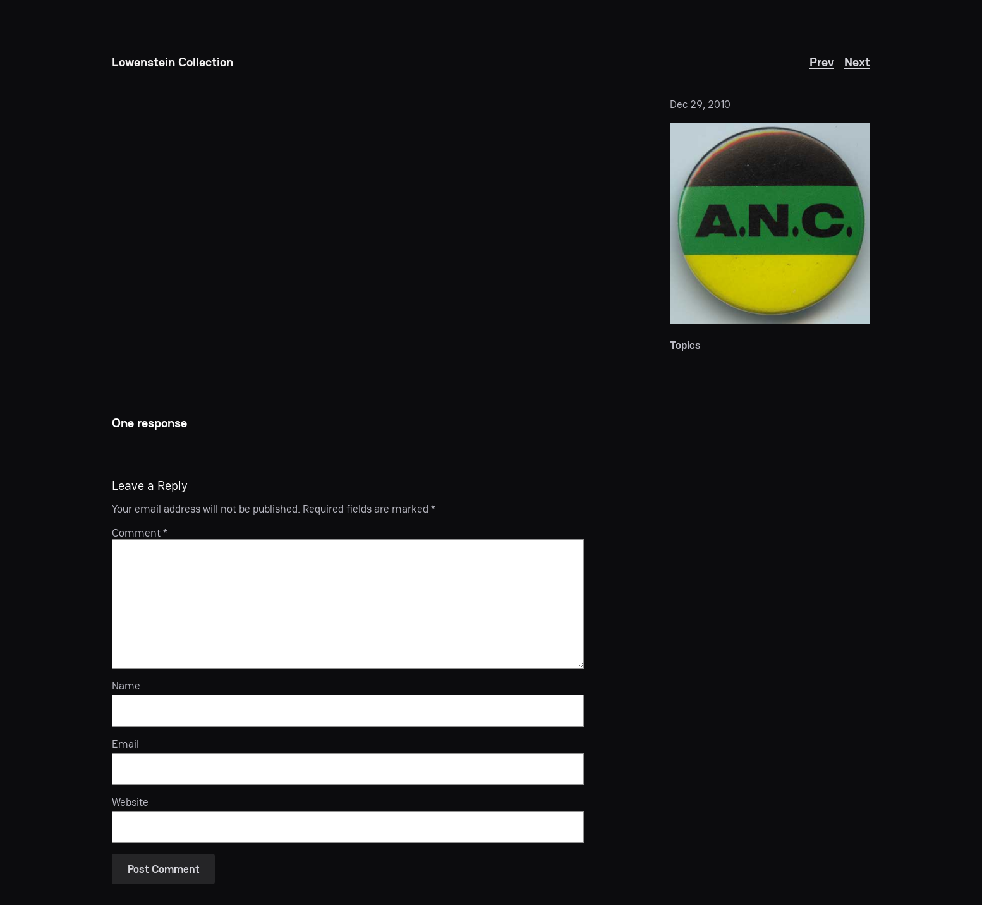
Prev (821, 62)
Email (125, 744)
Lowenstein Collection (172, 62)
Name (126, 685)
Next (857, 62)
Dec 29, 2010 (700, 104)
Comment (139, 533)
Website (130, 802)
